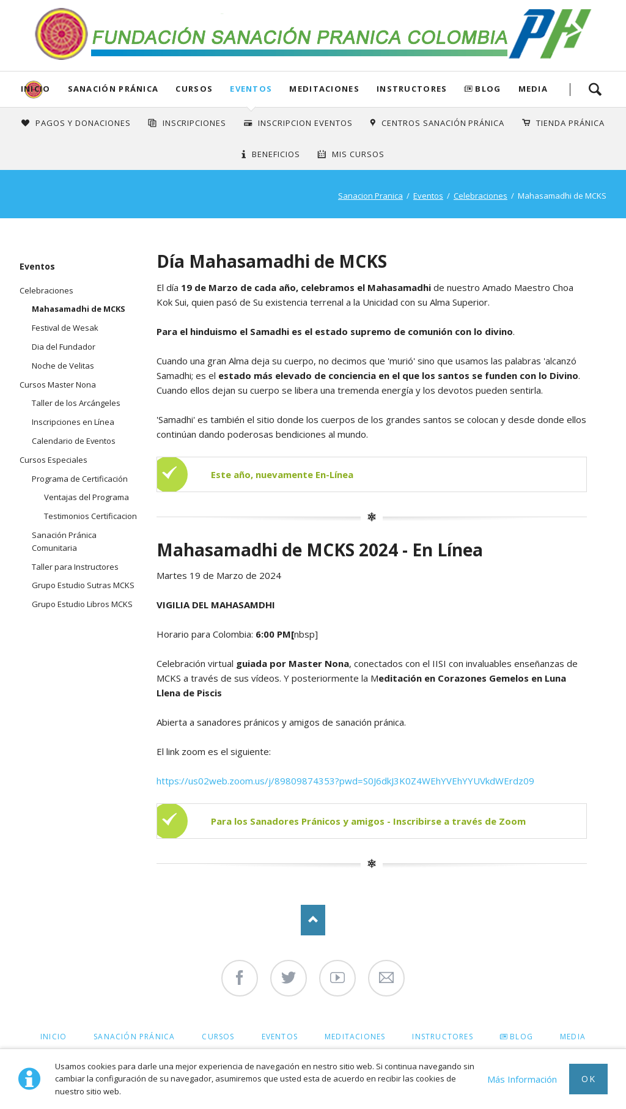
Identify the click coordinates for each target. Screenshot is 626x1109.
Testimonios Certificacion (90, 515)
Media (533, 88)
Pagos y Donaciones (83, 122)
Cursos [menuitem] (218, 1036)
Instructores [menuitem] (442, 1036)
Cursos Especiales (53, 459)
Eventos (251, 88)
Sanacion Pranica (370, 195)
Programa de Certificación (80, 478)
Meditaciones (324, 88)
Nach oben (313, 920)
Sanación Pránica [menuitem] (134, 1036)
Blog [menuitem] (521, 1036)
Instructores (412, 88)
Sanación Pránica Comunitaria (64, 541)
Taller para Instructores (75, 566)
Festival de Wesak (65, 327)
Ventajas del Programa (86, 497)
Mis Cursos (358, 154)
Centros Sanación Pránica (442, 122)
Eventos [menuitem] (280, 1036)
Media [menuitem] (573, 1036)
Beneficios (276, 154)
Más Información (522, 1079)
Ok (588, 1079)
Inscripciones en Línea (73, 421)
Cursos (194, 88)
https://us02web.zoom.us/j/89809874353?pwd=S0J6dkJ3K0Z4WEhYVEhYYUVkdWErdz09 (345, 781)
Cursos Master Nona (58, 384)
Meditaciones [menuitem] (355, 1036)
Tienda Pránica (570, 122)
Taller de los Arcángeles (76, 402)
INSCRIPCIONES (195, 122)
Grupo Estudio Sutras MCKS (83, 585)
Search (595, 89)
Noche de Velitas (63, 365)
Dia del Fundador (63, 346)
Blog (488, 88)
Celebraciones (480, 195)
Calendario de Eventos (74, 440)
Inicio (36, 88)
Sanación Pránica (113, 88)
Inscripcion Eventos (305, 122)
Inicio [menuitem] (53, 1036)
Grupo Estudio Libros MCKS (82, 604)
